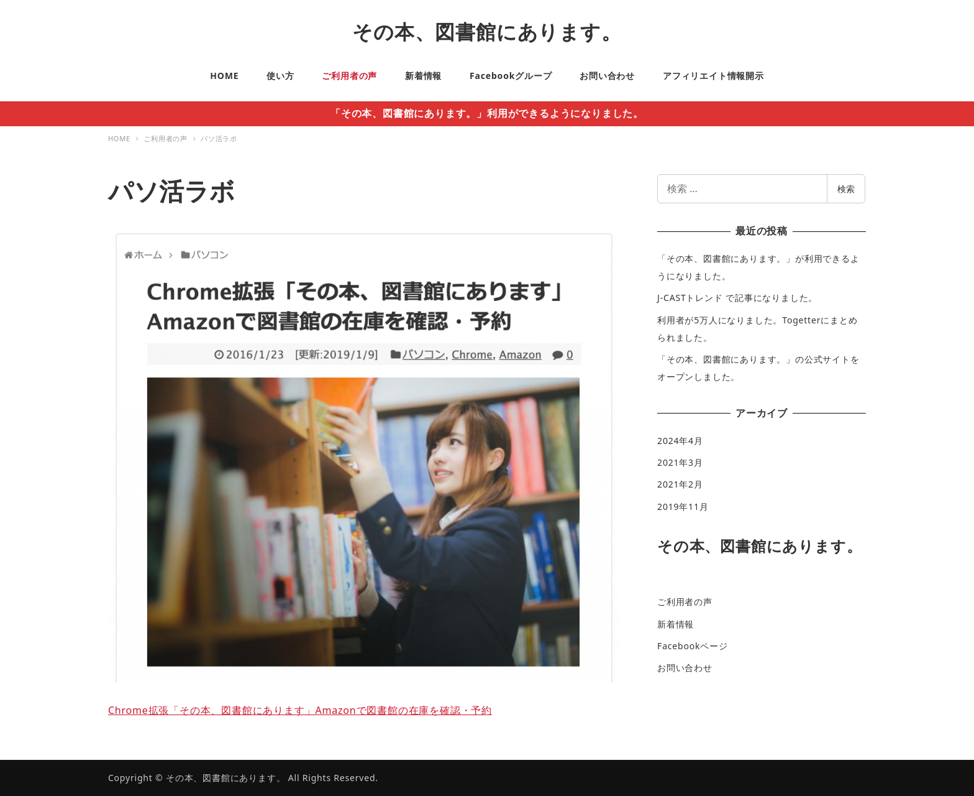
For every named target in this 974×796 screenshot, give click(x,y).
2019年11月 (682, 506)
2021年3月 (680, 462)
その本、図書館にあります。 (486, 31)
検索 (846, 189)
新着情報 (675, 624)
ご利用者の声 (684, 602)
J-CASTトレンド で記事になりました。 (737, 297)
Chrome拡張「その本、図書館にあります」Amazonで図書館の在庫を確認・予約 (300, 710)
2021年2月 (680, 484)
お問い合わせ (684, 667)
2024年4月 (680, 441)
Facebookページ (692, 646)
